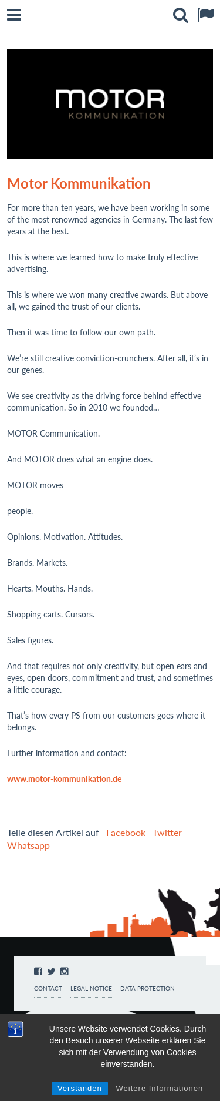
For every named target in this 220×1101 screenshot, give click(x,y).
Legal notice (91, 988)
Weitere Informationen (160, 1088)
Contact (48, 988)
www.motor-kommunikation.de (64, 779)
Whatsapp (28, 845)
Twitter (167, 832)
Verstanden (79, 1088)
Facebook (125, 832)
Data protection (147, 988)
